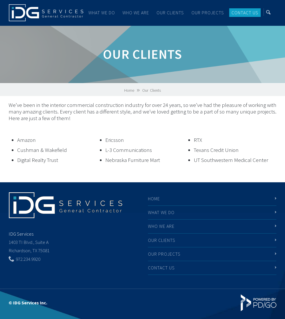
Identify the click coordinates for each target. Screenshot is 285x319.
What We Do (161, 212)
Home (129, 90)
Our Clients (170, 12)
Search (270, 12)
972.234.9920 (28, 259)
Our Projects (207, 12)
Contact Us (244, 12)
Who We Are (135, 12)
